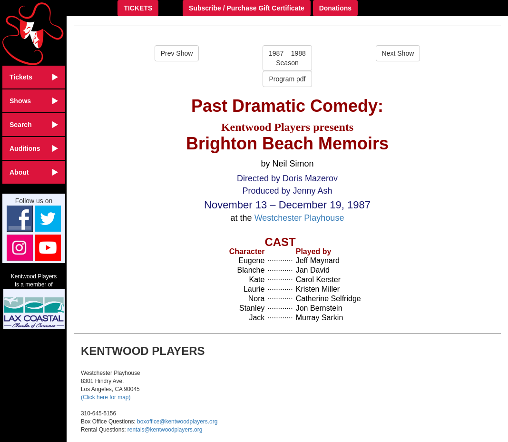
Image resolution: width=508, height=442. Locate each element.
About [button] (34, 172)
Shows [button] (34, 101)
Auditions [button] (34, 148)
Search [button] (34, 124)
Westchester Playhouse (299, 218)
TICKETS (138, 8)
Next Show (398, 53)
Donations (335, 8)
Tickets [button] (34, 77)
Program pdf (287, 79)
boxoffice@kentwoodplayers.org (177, 421)
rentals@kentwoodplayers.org (164, 429)
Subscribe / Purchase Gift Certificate (246, 8)
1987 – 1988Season (287, 58)
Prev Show (177, 53)
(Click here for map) (105, 397)
